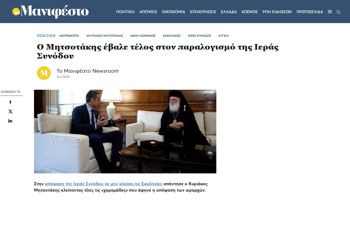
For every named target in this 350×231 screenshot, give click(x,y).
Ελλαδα (229, 11)
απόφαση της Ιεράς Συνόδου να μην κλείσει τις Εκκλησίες (103, 183)
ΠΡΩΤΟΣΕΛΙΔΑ (310, 11)
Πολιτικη (125, 11)
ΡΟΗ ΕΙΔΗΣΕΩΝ (277, 11)
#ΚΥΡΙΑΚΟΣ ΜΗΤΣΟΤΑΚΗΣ (104, 35)
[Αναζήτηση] (338, 12)
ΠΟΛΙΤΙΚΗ (46, 35)
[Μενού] (330, 11)
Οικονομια (173, 11)
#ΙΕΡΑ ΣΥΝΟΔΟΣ (199, 35)
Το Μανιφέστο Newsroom (88, 71)
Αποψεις (148, 11)
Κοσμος (250, 11)
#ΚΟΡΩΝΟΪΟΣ (69, 35)
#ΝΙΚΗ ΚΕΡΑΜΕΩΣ (143, 35)
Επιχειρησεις (203, 11)
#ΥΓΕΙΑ (223, 35)
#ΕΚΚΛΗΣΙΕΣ (172, 35)
